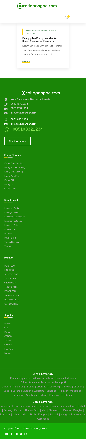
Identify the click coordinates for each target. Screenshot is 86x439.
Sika (6, 327)
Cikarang (41, 386)
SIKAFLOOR (10, 282)
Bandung (51, 391)
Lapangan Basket (12, 208)
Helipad (8, 233)
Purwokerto (56, 395)
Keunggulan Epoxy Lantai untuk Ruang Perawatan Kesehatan (40, 40)
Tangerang (19, 386)
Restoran (5, 414)
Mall (44, 410)
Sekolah (53, 414)
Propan (7, 323)
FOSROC (8, 348)
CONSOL (8, 336)
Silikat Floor (10, 188)
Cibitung (66, 386)
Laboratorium (20, 414)
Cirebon (77, 386)
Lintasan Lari (10, 229)
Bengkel (78, 410)
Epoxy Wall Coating (13, 171)
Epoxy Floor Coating (13, 163)
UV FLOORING (11, 303)
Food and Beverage (24, 406)
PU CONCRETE (11, 299)
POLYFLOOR (10, 265)
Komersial (43, 406)
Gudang (8, 410)
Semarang (18, 395)
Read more (26, 61)
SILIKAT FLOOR (12, 295)
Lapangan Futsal (12, 225)
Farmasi (18, 410)
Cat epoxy (27, 30)
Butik (33, 414)
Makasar (63, 391)
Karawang (54, 386)
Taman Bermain (11, 242)
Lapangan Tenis (11, 212)
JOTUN (7, 340)
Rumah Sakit (52, 30)
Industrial (6, 406)
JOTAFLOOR (10, 278)
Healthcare (43, 30)
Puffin (7, 332)
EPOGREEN (10, 291)
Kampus (42, 414)
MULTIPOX (9, 270)
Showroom (55, 410)
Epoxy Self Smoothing (14, 167)
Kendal (69, 395)
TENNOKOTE (11, 287)
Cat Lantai (35, 30)
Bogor (6, 391)
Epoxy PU (9, 180)
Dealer (67, 410)
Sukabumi (38, 391)
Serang (17, 391)
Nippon (7, 353)
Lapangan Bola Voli (13, 221)
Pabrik (81, 406)
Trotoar (7, 246)
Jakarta (6, 386)
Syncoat (8, 344)
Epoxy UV (9, 184)
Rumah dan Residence (63, 406)
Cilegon (27, 391)
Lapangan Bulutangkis (14, 216)
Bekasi (30, 386)
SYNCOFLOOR (11, 274)
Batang (43, 395)
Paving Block (10, 237)
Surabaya (31, 395)
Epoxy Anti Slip (11, 176)
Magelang (75, 391)
